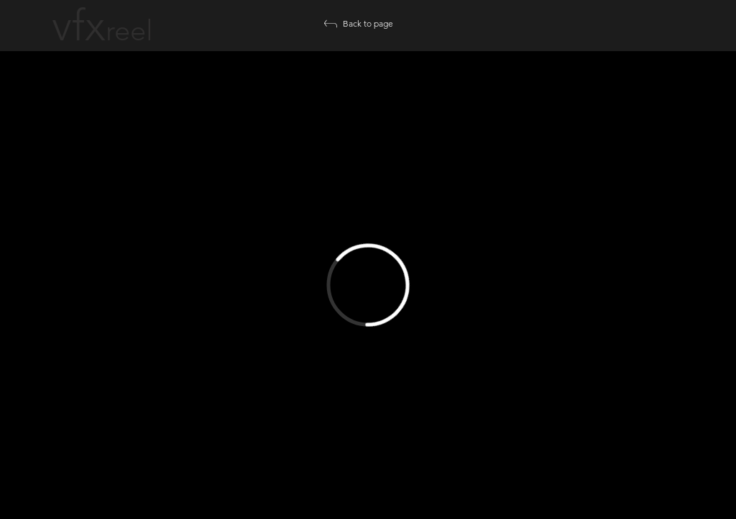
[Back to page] (368, 24)
